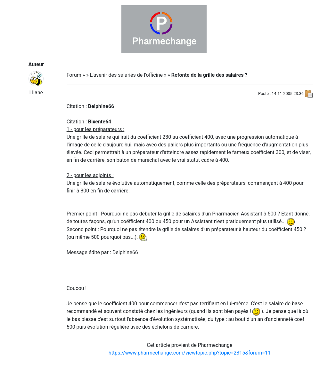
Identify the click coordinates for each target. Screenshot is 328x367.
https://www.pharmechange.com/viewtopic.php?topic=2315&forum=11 (190, 353)
